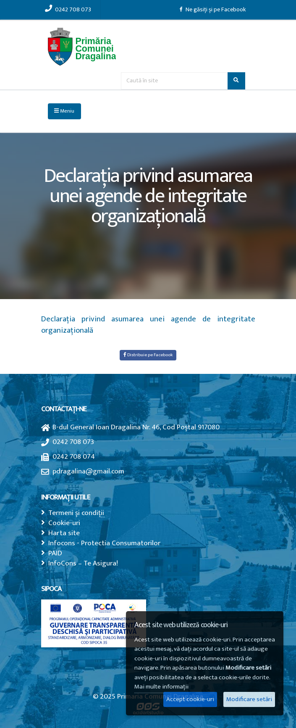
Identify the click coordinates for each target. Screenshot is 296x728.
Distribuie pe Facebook (148, 355)
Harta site (64, 533)
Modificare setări (249, 699)
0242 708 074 (73, 456)
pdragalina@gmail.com (88, 471)
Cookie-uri (64, 523)
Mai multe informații (161, 686)
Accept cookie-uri (190, 699)
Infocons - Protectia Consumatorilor (104, 543)
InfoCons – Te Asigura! (83, 563)
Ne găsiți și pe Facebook (213, 10)
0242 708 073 (68, 10)
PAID (55, 553)
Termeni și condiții (76, 513)
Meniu (64, 111)
